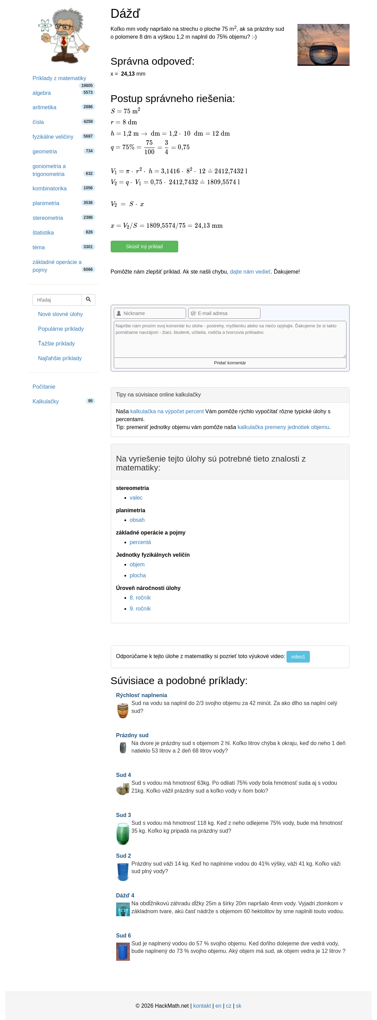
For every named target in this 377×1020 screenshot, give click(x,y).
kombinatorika (64, 188)
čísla (64, 121)
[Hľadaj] (88, 300)
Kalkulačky (64, 401)
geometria (64, 151)
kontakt (202, 1006)
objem (137, 564)
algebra (64, 92)
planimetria (64, 203)
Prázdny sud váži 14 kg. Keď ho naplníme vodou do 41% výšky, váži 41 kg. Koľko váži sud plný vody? (228, 863)
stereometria (64, 217)
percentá (140, 542)
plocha (138, 575)
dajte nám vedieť (250, 272)
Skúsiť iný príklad (144, 246)
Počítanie (44, 387)
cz (228, 1006)
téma (64, 247)
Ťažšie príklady (56, 344)
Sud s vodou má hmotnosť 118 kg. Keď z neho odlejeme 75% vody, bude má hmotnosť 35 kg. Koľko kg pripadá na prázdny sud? (229, 823)
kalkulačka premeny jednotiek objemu (283, 427)
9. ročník (140, 609)
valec (136, 498)
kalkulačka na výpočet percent (167, 411)
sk (238, 1006)
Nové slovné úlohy (60, 314)
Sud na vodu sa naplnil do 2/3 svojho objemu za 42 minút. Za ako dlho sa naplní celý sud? (226, 703)
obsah (137, 520)
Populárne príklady (61, 329)
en (218, 1006)
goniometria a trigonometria (64, 170)
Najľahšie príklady (60, 358)
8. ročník (140, 598)
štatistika (64, 232)
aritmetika (64, 107)
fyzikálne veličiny (64, 136)
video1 (298, 656)
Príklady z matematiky (64, 80)
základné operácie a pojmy (64, 266)
